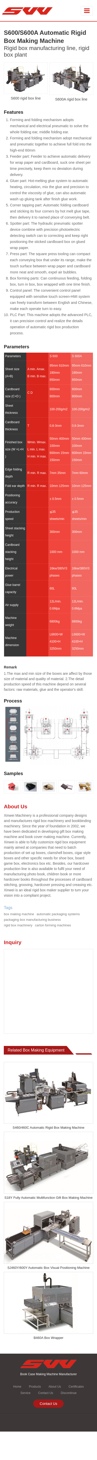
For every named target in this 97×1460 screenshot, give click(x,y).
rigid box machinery (18, 925)
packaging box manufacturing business (32, 920)
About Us (54, 1386)
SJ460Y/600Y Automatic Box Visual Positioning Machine (48, 1268)
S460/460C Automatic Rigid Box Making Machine (48, 1127)
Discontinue (69, 1393)
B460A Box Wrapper (49, 1338)
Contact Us (45, 1393)
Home (17, 1386)
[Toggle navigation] (87, 10)
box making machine (19, 914)
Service (25, 1393)
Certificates (76, 1386)
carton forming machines (53, 925)
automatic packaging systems (58, 914)
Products (35, 1386)
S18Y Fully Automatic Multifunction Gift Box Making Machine (48, 1198)
